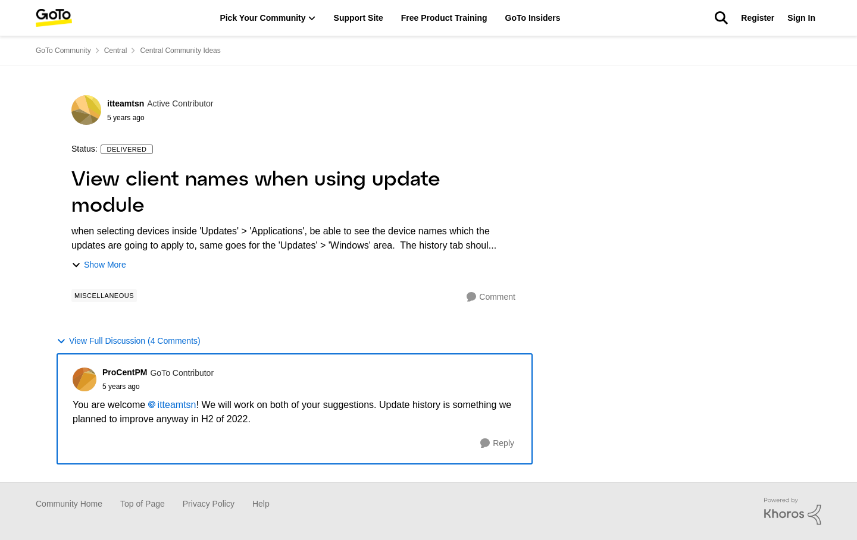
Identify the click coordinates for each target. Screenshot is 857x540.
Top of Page (142, 503)
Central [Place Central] (115, 50)
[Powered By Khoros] (792, 511)
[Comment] (491, 297)
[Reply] (497, 443)
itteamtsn (177, 405)
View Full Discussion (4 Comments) (129, 341)
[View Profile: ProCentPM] (84, 379)
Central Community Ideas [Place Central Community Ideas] (180, 50)
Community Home (69, 503)
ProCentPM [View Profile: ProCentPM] (124, 372)
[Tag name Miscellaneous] (104, 295)
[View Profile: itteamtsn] (86, 110)
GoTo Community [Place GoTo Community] (63, 50)
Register (757, 18)
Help (261, 503)
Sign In (801, 18)
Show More (98, 265)
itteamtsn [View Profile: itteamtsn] (125, 103)
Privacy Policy (208, 503)
